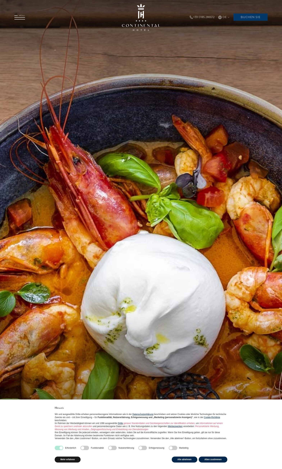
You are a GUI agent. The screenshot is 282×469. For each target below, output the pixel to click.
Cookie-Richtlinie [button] (212, 417)
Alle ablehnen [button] (185, 459)
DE (223, 17)
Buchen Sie (250, 17)
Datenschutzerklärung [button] (142, 414)
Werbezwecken (175, 426)
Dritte (120, 423)
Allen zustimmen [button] (213, 459)
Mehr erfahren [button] (67, 459)
